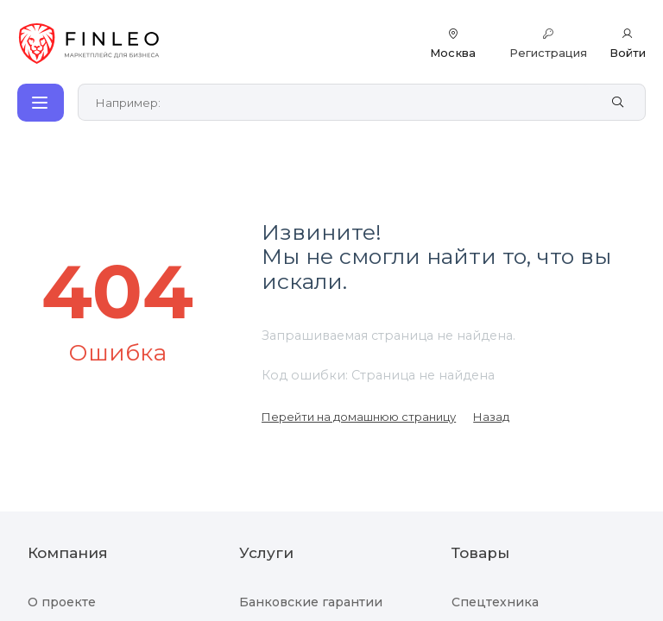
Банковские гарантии (310, 602)
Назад (491, 416)
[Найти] (617, 102)
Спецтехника (495, 602)
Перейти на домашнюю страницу (359, 416)
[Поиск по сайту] (343, 103)
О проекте (62, 602)
